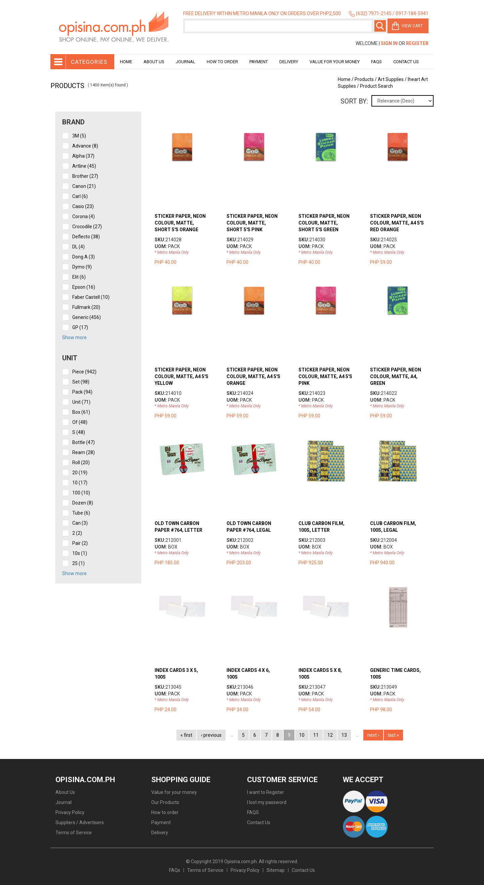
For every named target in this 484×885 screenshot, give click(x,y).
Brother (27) (85, 176)
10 (302, 735)
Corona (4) (83, 216)
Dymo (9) (82, 267)
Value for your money (335, 61)
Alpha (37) (83, 156)
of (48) (79, 422)
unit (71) (81, 402)
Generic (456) (86, 317)
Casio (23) (83, 206)
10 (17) (79, 482)
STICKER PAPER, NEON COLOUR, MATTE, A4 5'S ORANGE (253, 376)
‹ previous (211, 735)
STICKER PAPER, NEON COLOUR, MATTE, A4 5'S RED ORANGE (397, 222)
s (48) (78, 432)
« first (186, 735)
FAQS (253, 812)
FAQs (174, 870)
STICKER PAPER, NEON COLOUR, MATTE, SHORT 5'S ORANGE (180, 222)
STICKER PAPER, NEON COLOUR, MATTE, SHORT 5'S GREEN (324, 222)
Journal (185, 61)
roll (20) (81, 462)
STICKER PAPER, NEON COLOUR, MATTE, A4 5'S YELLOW (181, 376)
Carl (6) (80, 196)
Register (417, 43)
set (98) (80, 382)
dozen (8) (82, 503)
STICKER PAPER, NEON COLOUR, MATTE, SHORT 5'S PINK (252, 222)
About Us (154, 61)
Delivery (288, 61)
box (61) (81, 412)
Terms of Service (73, 832)
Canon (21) (84, 186)
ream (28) (83, 452)
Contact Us (406, 61)
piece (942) (84, 371)
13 (344, 735)
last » (393, 735)
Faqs (376, 61)
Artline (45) (84, 166)
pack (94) (82, 392)
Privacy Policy (69, 812)
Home (126, 61)
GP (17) (80, 327)
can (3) (80, 523)
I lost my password (266, 802)
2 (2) (77, 533)
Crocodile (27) (87, 226)
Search (380, 26)
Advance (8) (85, 146)
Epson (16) (83, 287)
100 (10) (81, 492)
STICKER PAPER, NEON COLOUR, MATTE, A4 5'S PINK (325, 376)
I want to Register (265, 792)
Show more (74, 337)
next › (373, 735)
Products (364, 79)
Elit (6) (79, 277)
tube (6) (81, 513)
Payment (258, 61)
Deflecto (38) (86, 236)
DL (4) (78, 246)
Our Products (165, 802)
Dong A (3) (83, 256)
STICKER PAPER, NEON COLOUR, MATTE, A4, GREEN (395, 376)
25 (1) (78, 563)
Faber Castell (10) (91, 297)
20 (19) (79, 472)
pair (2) (80, 543)
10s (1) (79, 553)
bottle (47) (83, 442)
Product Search (376, 86)
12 (330, 735)
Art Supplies (391, 79)
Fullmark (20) (86, 307)
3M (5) (79, 135)
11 (316, 735)
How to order (222, 61)
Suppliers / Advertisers (79, 822)
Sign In (389, 43)
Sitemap (276, 870)
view (189, 132)
